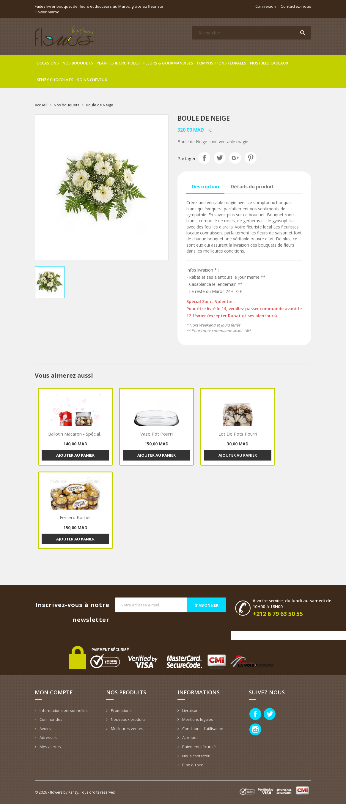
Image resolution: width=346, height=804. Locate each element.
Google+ (235, 158)
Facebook (255, 714)
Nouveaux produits (128, 719)
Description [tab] (205, 186)
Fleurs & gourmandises (168, 63)
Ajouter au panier (75, 455)
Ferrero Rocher (75, 517)
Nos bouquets (77, 63)
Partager (204, 158)
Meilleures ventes (126, 728)
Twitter (270, 714)
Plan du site (192, 764)
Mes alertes (50, 746)
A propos (190, 737)
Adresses (48, 737)
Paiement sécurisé (198, 746)
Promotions (121, 710)
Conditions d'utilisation (202, 728)
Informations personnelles (63, 710)
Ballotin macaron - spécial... (75, 434)
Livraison (190, 710)
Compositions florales (221, 63)
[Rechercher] (251, 33)
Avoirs (45, 728)
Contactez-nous (296, 6)
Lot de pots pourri (237, 434)
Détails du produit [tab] (252, 186)
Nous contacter (195, 756)
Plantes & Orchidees (118, 63)
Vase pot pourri (156, 434)
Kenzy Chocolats (55, 79)
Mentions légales (197, 719)
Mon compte (54, 692)
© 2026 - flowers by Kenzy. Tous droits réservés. (75, 792)
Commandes (50, 719)
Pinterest (251, 158)
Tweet (220, 158)
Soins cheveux (92, 79)
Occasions (48, 63)
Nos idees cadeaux (269, 63)
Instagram (255, 729)
